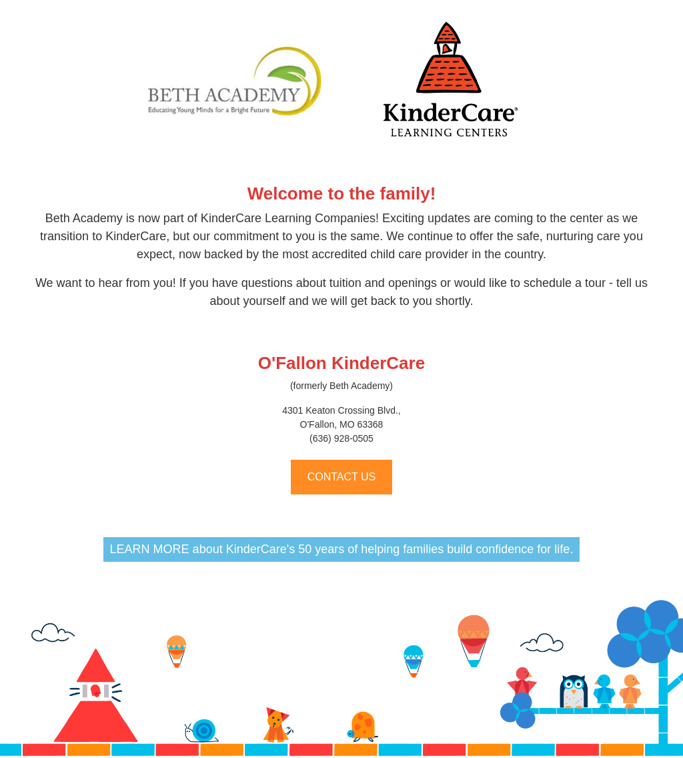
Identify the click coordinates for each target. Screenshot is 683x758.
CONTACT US (341, 476)
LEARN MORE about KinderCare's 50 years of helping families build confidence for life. (342, 549)
